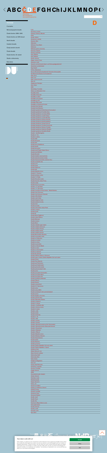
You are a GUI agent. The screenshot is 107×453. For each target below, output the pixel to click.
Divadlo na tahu (35, 247)
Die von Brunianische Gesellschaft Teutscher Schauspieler (46, 71)
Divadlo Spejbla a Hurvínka (38, 295)
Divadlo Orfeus (35, 259)
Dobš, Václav (34, 358)
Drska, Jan (33, 383)
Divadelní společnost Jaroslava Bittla (40, 113)
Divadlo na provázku (36, 244)
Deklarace (33, 47)
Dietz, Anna (34, 75)
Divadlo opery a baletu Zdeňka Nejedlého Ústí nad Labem (45, 257)
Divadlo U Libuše (35, 309)
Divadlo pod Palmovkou (37, 263)
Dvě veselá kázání (35, 404)
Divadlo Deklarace (35, 167)
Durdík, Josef (34, 397)
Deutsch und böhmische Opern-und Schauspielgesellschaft (46, 64)
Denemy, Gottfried (35, 52)
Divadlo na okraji (35, 242)
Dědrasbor (33, 43)
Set (80, 447)
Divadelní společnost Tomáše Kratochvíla (41, 125)
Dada (32, 35)
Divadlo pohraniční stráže (37, 267)
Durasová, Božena (35, 395)
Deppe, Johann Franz (36, 60)
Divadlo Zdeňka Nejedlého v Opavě (40, 347)
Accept (80, 439)
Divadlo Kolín (34, 203)
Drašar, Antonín (35, 376)
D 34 (32, 29)
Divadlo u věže (34, 311)
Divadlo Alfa (34, 142)
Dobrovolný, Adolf (35, 355)
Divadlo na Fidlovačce (36, 238)
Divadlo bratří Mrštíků (36, 152)
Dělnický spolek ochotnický (38, 48)
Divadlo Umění (34, 313)
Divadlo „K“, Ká (35, 135)
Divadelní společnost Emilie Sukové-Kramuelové (43, 110)
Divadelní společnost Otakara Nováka (40, 119)
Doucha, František (35, 368)
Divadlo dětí (34, 169)
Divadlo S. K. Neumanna (37, 286)
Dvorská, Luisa (35, 410)
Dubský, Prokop (35, 389)
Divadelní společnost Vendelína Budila (40, 131)
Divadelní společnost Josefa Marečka (40, 117)
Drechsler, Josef (35, 378)
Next (102, 10)
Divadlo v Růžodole (36, 330)
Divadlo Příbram (35, 280)
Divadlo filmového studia (37, 179)
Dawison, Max (34, 41)
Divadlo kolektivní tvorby (37, 202)
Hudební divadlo (11, 44)
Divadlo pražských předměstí (38, 278)
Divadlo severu (34, 293)
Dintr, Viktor (34, 85)
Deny (79, 443)
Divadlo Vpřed (34, 339)
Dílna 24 (33, 81)
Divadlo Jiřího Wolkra (36, 196)
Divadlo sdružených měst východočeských (42, 291)
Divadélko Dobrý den (36, 94)
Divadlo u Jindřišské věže (37, 305)
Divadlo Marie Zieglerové (37, 215)
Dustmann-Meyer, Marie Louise (39, 402)
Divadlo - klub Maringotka (37, 133)
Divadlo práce (34, 270)
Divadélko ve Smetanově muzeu (39, 104)
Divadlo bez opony (35, 148)
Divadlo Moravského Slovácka (38, 234)
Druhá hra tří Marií (35, 385)
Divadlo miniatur (35, 221)
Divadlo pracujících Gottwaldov (39, 272)
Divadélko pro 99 (35, 100)
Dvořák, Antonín (35, 406)
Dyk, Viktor (33, 412)
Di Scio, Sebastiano (36, 69)
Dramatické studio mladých (38, 374)
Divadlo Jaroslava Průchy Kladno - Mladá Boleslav (44, 190)
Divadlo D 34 (34, 163)
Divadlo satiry (34, 288)
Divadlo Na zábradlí (36, 253)
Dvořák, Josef (34, 408)
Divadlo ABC (34, 138)
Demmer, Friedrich (35, 50)
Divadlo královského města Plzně (39, 207)
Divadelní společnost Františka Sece (40, 112)
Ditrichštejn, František (36, 89)
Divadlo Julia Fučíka (36, 198)
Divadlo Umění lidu (35, 314)
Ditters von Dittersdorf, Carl (38, 91)
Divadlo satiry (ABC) (36, 290)
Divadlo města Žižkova (37, 217)
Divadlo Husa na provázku (37, 184)
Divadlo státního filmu (36, 297)
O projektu (10, 26)
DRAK (32, 372)
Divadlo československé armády (39, 158)
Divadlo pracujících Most (37, 274)
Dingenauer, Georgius (36, 83)
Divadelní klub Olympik (37, 106)
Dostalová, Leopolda (36, 366)
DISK (32, 87)
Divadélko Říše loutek (36, 102)
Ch (56, 10)
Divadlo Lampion (35, 209)
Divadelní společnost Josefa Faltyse (40, 115)
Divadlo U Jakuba (35, 303)
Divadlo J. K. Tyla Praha (37, 188)
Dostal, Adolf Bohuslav (37, 364)
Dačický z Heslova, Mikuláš (38, 33)
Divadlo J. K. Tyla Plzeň (37, 186)
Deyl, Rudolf (34, 68)
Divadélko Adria (35, 92)
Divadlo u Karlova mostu (37, 307)
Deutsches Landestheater (37, 66)
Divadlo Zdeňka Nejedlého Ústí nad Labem (42, 345)
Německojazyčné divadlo (14, 30)
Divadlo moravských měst (37, 236)
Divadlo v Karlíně (35, 320)
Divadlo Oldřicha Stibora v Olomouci (40, 255)
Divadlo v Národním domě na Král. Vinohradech (43, 324)
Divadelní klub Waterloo (37, 108)
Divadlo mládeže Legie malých (38, 225)
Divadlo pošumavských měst (38, 269)
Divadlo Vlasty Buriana (37, 337)
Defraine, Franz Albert (36, 45)
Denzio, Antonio (35, 58)
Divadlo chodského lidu (37, 161)
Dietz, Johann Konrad (36, 79)
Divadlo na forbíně (35, 240)
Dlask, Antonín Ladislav (37, 353)
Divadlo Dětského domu (37, 171)
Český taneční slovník (13, 47)
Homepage (10, 22)
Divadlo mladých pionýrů (37, 232)
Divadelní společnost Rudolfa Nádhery (41, 121)
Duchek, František (35, 391)
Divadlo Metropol (35, 219)
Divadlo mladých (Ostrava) (38, 226)
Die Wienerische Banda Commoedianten (41, 73)
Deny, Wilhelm (34, 54)
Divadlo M (33, 213)
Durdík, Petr (34, 401)
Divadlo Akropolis (35, 140)
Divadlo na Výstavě (36, 251)
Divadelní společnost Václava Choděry (41, 127)
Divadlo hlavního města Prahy (38, 180)
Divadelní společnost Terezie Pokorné (40, 123)
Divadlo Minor (34, 223)
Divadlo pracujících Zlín (37, 276)
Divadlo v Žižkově (35, 332)
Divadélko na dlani (35, 96)
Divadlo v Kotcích (35, 322)
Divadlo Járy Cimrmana (37, 192)
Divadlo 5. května (35, 136)
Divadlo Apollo (34, 146)
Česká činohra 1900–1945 (14, 33)
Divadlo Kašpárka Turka (37, 200)
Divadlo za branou (35, 343)
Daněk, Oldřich (34, 37)
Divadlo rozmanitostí (36, 284)
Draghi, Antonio (35, 370)
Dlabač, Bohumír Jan (36, 351)
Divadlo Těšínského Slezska (38, 299)
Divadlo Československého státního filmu (41, 159)
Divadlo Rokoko (35, 282)
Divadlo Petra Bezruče (36, 261)
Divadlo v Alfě (34, 318)
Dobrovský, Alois (35, 357)
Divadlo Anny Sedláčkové (37, 144)
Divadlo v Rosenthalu (36, 328)
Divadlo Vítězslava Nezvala (38, 336)
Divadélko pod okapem (37, 98)
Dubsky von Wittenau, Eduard (38, 387)
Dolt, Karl (33, 362)
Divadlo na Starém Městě (37, 246)
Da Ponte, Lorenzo (35, 31)
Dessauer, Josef (35, 62)
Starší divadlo (11, 40)
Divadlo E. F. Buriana (36, 173)
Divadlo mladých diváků (37, 230)
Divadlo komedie (35, 205)
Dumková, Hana (35, 393)
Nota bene (10, 62)
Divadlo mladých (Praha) (37, 228)
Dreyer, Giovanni (35, 381)
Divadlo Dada (34, 165)
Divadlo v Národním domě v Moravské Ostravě (43, 326)
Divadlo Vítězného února (37, 334)
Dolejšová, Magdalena (36, 360)
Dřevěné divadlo (35, 380)
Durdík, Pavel (34, 399)
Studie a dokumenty (13, 58)
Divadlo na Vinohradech (37, 249)
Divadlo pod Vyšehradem (37, 265)
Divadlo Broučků (35, 154)
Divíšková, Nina (35, 349)
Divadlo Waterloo (35, 341)
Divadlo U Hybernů (36, 301)
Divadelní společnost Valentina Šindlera (41, 129)
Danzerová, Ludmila (36, 39)
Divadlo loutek (34, 211)
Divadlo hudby (34, 182)
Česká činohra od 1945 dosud (15, 37)
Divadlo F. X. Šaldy (35, 177)
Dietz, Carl (33, 77)
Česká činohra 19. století (14, 55)
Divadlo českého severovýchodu (39, 156)
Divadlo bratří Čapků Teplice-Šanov (40, 150)
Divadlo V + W (34, 316)
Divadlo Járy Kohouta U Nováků (39, 194)
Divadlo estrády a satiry (37, 175)
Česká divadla (11, 51)
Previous (4, 10)
